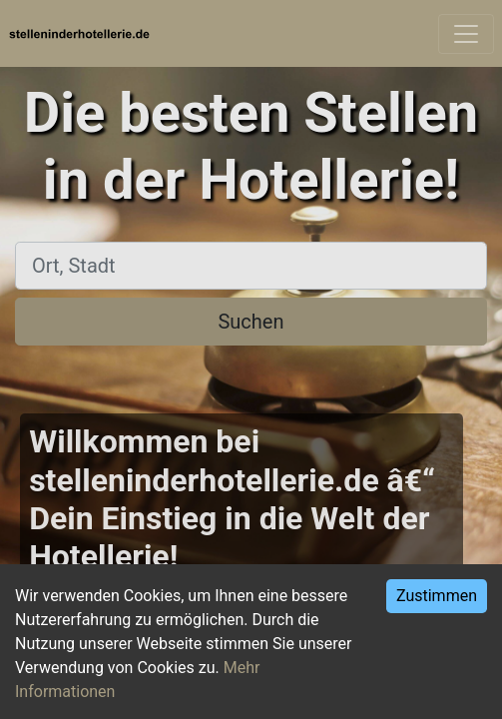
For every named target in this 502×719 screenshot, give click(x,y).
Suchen (250, 322)
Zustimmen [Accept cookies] (436, 595)
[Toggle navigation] (466, 34)
